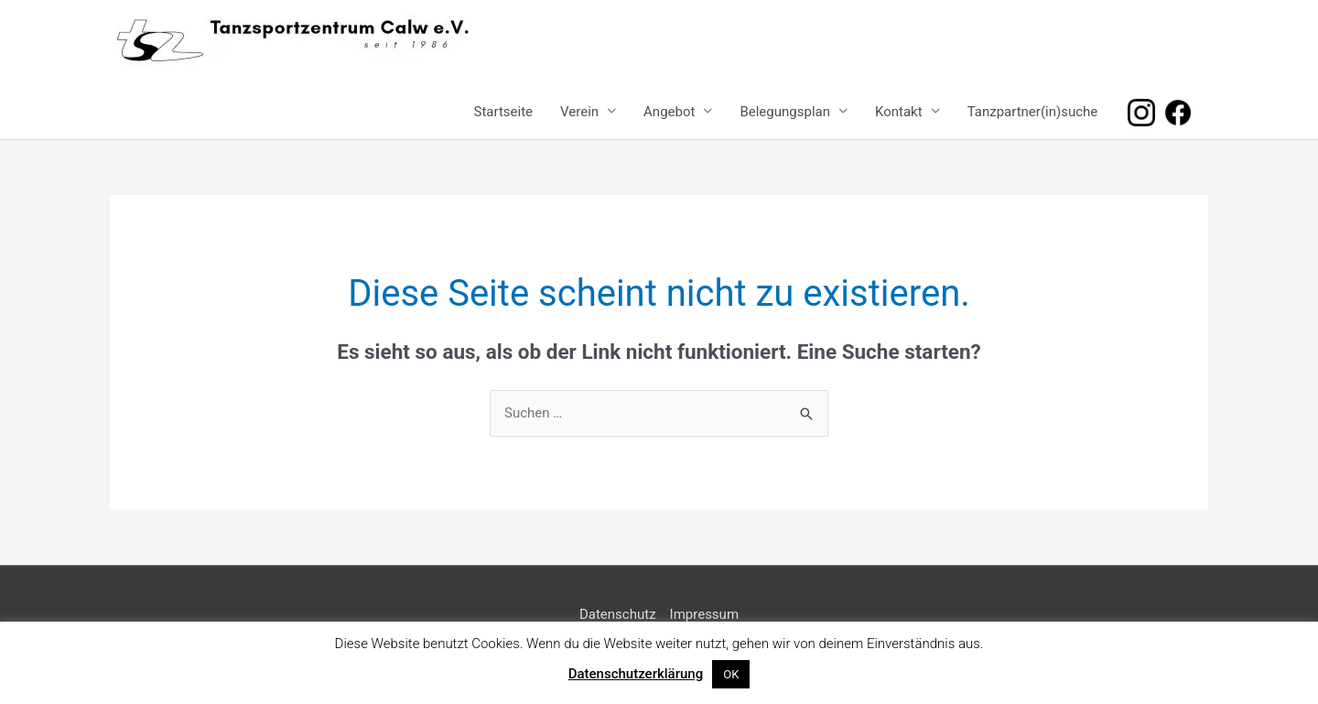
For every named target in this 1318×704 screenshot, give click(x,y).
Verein (579, 111)
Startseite (504, 111)
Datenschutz (617, 614)
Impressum (704, 614)
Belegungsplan (785, 111)
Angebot (669, 111)
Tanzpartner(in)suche (1032, 111)
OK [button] (731, 674)
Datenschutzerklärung (635, 674)
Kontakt (899, 111)
